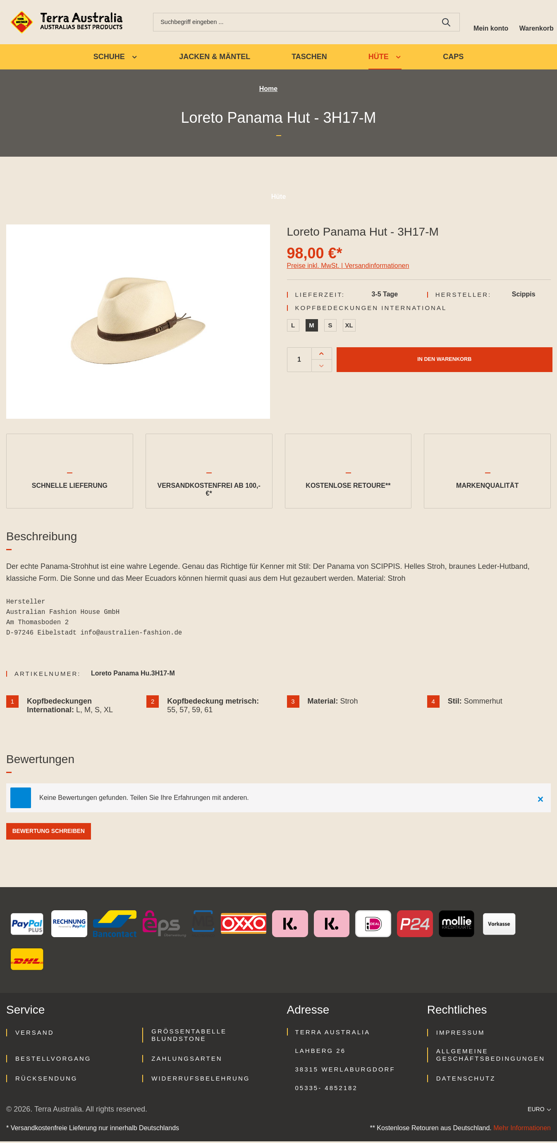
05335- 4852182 (326, 1089)
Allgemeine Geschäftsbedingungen (490, 1056)
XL (349, 326)
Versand (34, 1034)
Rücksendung (46, 1079)
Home (268, 90)
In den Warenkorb (444, 360)
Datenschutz (466, 1079)
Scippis (523, 295)
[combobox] (291, 22)
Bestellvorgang (53, 1060)
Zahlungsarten (186, 1060)
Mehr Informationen (522, 1129)
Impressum (460, 1034)
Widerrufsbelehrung (200, 1079)
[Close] (540, 799)
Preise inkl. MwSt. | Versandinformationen (348, 266)
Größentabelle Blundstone (189, 1036)
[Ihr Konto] (488, 22)
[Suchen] (441, 22)
